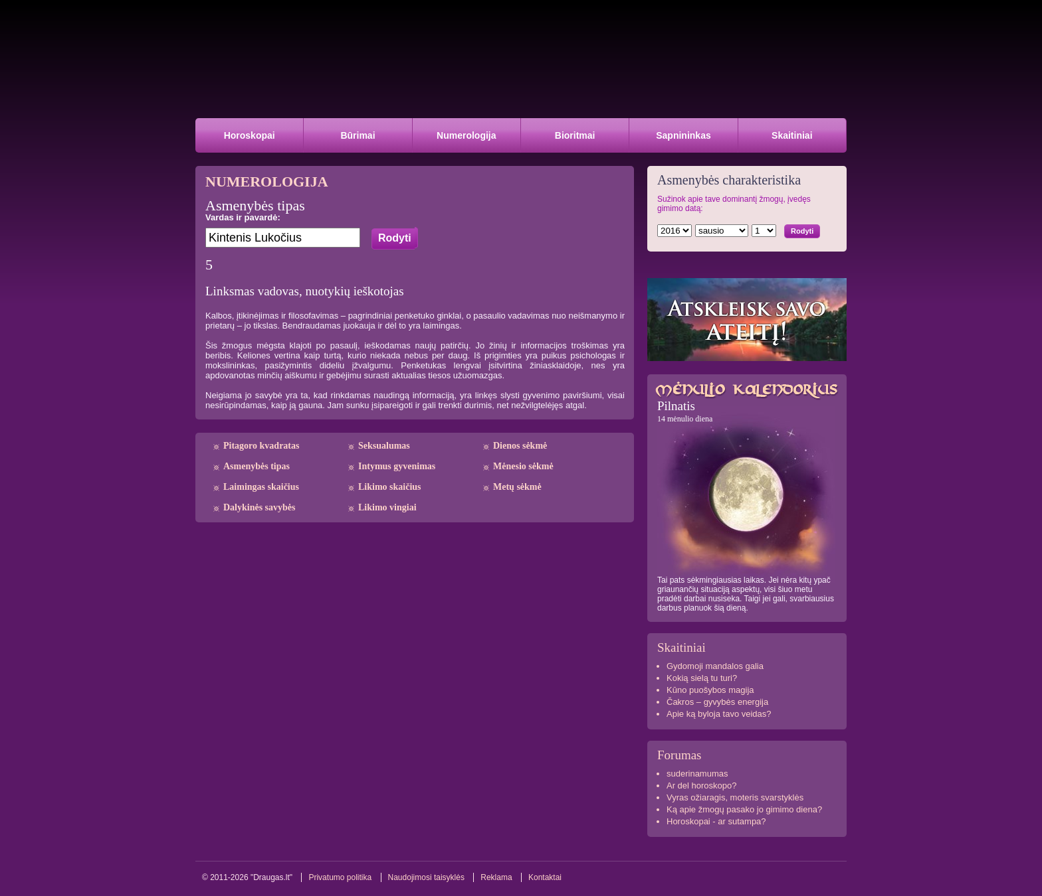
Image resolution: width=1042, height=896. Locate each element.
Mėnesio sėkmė (523, 466)
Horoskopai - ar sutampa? (716, 821)
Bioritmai (575, 135)
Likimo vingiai (387, 507)
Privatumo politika (339, 877)
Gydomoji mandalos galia (715, 666)
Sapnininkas (683, 135)
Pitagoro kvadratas (261, 446)
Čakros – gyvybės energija (717, 702)
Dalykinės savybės (259, 507)
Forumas (679, 755)
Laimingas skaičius (261, 487)
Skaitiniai (792, 135)
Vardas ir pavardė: (242, 217)
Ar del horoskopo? (702, 785)
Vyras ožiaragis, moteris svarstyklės (735, 797)
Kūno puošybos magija (710, 690)
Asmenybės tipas (256, 466)
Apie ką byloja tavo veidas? (719, 714)
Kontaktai (545, 877)
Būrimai (357, 135)
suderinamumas (697, 774)
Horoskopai (249, 135)
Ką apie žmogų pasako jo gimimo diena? (744, 809)
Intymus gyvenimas (396, 466)
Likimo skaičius (389, 487)
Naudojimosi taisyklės (426, 877)
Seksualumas (384, 446)
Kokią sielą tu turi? (702, 678)
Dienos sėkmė (520, 446)
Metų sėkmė (517, 487)
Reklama (496, 877)
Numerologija (466, 135)
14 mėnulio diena (684, 418)
